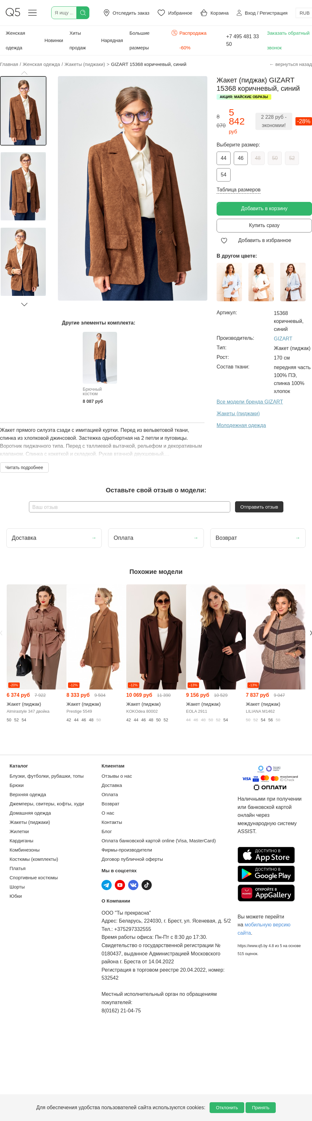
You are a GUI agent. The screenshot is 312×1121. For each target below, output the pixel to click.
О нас (107, 813)
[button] (24, 73)
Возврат (110, 803)
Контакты (111, 822)
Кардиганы (21, 840)
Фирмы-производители (126, 850)
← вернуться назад (290, 64)
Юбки (16, 896)
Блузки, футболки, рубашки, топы (47, 776)
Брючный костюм (92, 391)
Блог (106, 831)
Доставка (111, 785)
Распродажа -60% (188, 39)
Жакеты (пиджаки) (30, 822)
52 (292, 158)
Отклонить (227, 1107)
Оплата (109, 794)
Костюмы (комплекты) (34, 859)
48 (258, 158)
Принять (260, 1107)
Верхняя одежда (28, 794)
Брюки (17, 785)
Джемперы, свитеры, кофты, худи (47, 803)
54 (223, 174)
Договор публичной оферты (132, 859)
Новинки (54, 40)
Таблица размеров (238, 189)
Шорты (17, 886)
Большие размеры (139, 40)
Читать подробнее (24, 467)
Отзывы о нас (116, 776)
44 (223, 158)
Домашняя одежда (30, 813)
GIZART (283, 338)
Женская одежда (15, 40)
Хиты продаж (77, 40)
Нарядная (112, 40)
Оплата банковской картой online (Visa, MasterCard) (158, 840)
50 (275, 158)
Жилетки (19, 831)
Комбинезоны (25, 850)
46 (241, 158)
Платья (17, 868)
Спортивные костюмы (34, 877)
